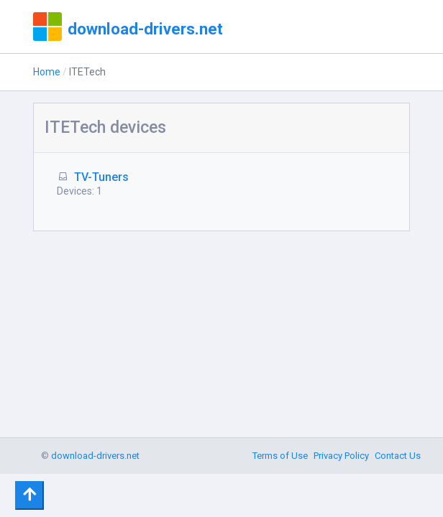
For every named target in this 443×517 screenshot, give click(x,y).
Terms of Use (280, 455)
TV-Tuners (101, 177)
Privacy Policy (341, 455)
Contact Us (398, 455)
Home (46, 72)
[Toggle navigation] (29, 495)
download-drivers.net (145, 28)
